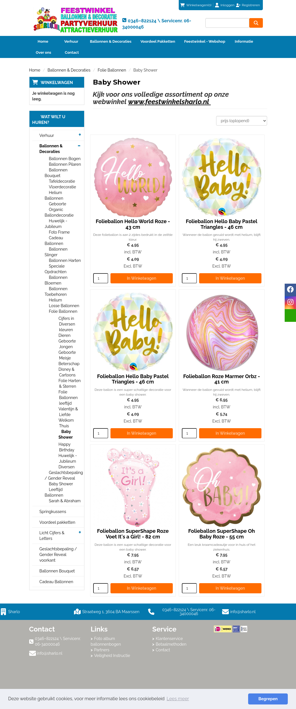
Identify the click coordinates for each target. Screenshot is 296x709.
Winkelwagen (57, 82)
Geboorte (57, 204)
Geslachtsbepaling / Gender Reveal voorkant (58, 555)
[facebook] (290, 290)
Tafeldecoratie (62, 181)
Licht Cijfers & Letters (51, 536)
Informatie (244, 41)
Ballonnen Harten (65, 260)
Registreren (251, 5)
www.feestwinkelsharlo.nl (169, 102)
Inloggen (228, 5)
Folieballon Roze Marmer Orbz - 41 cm (221, 379)
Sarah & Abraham (65, 501)
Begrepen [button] (268, 698)
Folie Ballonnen (112, 70)
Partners (101, 650)
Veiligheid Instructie (112, 655)
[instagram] (290, 302)
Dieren (65, 335)
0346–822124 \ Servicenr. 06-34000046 (182, 612)
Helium (55, 300)
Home (43, 41)
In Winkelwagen (141, 278)
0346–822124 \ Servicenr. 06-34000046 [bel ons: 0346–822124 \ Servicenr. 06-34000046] (57, 641)
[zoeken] (256, 23)
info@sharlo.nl (243, 612)
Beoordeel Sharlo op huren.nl (236, 663)
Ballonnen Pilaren (65, 164)
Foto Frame (59, 232)
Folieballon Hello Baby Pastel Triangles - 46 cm (221, 224)
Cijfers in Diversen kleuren (67, 324)
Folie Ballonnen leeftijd (68, 398)
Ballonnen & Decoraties (110, 41)
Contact (72, 52)
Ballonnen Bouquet (57, 571)
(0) (195, 5)
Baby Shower (66, 434)
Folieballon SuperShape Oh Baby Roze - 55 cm (221, 534)
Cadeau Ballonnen (56, 581)
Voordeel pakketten (57, 522)
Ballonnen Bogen (65, 158)
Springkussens (52, 511)
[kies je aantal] (100, 278)
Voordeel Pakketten (157, 41)
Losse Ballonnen (64, 305)
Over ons (43, 52)
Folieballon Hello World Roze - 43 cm (133, 224)
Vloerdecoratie (62, 187)
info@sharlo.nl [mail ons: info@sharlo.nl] (50, 653)
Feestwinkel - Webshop (204, 41)
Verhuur (71, 41)
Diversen (67, 467)
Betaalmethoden (171, 644)
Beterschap (69, 363)
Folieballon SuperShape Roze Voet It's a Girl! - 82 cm (133, 534)
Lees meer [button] (178, 698)
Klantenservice (169, 638)
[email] (290, 315)
